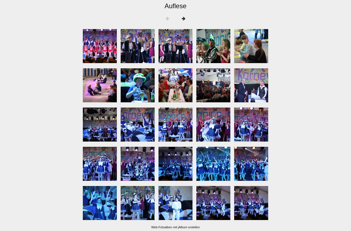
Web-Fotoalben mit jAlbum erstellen (175, 227)
